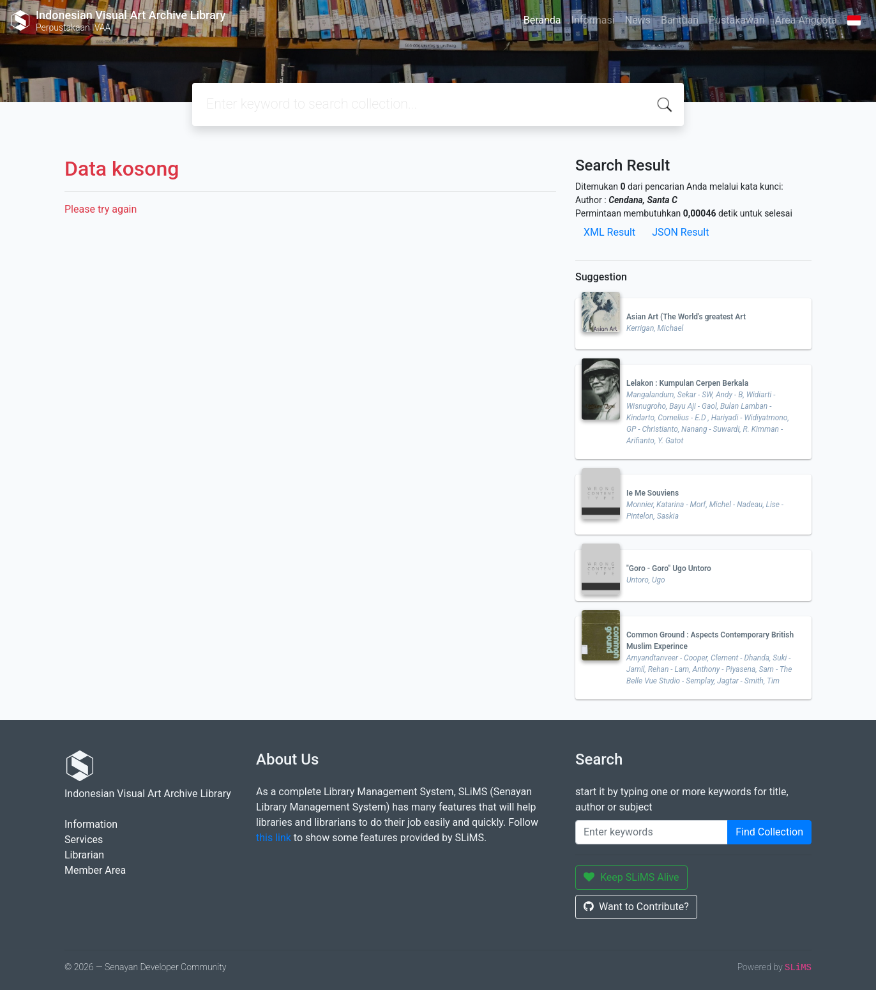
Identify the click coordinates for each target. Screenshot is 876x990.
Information (90, 824)
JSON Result (680, 232)
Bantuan (680, 20)
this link (273, 838)
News (638, 20)
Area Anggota (806, 20)
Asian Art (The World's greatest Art (686, 316)
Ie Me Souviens (652, 493)
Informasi (593, 20)
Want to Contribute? (636, 907)
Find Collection (769, 832)
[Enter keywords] (651, 832)
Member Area (95, 870)
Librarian (84, 855)
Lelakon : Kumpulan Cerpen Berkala (687, 383)
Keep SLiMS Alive (631, 877)
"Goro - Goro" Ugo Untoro (668, 568)
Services (83, 840)
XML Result (609, 232)
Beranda (542, 20)
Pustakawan (736, 20)
